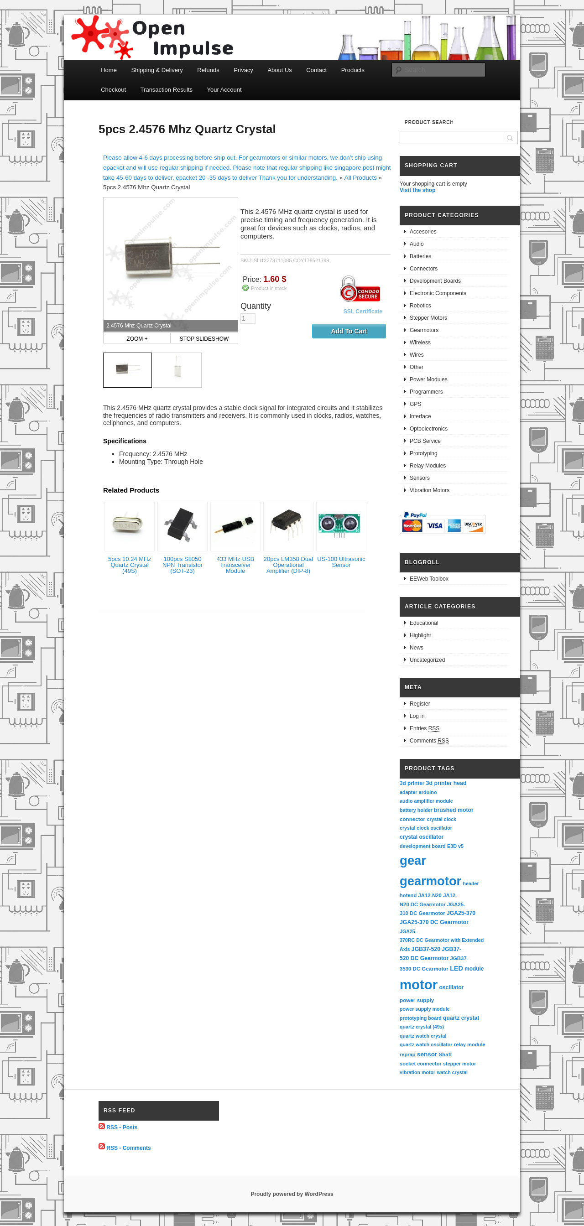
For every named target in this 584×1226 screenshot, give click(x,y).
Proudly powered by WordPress (291, 1194)
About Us (279, 70)
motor (419, 984)
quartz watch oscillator (426, 1044)
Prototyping (424, 453)
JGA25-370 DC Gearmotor (434, 922)
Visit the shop (417, 190)
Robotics (420, 305)
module (474, 969)
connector (412, 819)
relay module (469, 1044)
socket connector (421, 1063)
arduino (428, 792)
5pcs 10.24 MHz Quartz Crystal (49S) (129, 565)
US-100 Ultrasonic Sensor (341, 562)
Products (353, 70)
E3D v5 (455, 846)
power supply (417, 1000)
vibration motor (417, 1072)
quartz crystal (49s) (422, 1026)
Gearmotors (424, 330)
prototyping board (421, 1018)
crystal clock (441, 819)
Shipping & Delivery (156, 70)
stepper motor (459, 1063)
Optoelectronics (429, 429)
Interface (420, 416)
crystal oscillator (421, 837)
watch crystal (452, 1072)
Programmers (426, 392)
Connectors (424, 268)
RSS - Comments (128, 1147)
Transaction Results (167, 89)
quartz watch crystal (423, 1036)
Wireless (420, 342)
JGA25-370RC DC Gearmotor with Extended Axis (442, 940)
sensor (427, 1054)
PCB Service (425, 441)
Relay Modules (428, 465)
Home (109, 70)
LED (456, 968)
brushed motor (454, 810)
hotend (408, 895)
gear (413, 860)
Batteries (420, 256)
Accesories (423, 232)
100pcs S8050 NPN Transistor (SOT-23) (182, 565)
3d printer (412, 783)
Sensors (420, 478)
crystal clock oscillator (426, 828)
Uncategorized (427, 660)
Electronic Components (438, 293)
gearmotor (430, 881)
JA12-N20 (430, 895)
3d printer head (446, 783)
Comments (429, 741)
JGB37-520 (426, 949)
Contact (316, 70)
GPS (415, 404)
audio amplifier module (426, 801)
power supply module (425, 1009)
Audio (417, 244)
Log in (417, 716)
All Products (360, 177)
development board (423, 846)
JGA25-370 (461, 913)
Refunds (208, 70)
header (471, 883)
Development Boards (435, 281)
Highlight (420, 635)
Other (416, 367)
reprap (407, 1054)
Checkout (113, 89)
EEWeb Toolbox (429, 579)
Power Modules (429, 379)
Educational (424, 623)
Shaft (445, 1054)
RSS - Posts (121, 1127)
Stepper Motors (428, 318)
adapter (408, 792)
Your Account (224, 89)
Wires (417, 355)
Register (420, 704)
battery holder (416, 810)
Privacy (243, 70)
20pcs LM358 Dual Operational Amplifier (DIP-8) (288, 565)
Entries (424, 728)
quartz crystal (461, 1018)
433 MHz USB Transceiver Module (235, 565)
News (416, 647)
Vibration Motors (429, 490)
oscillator (451, 987)
